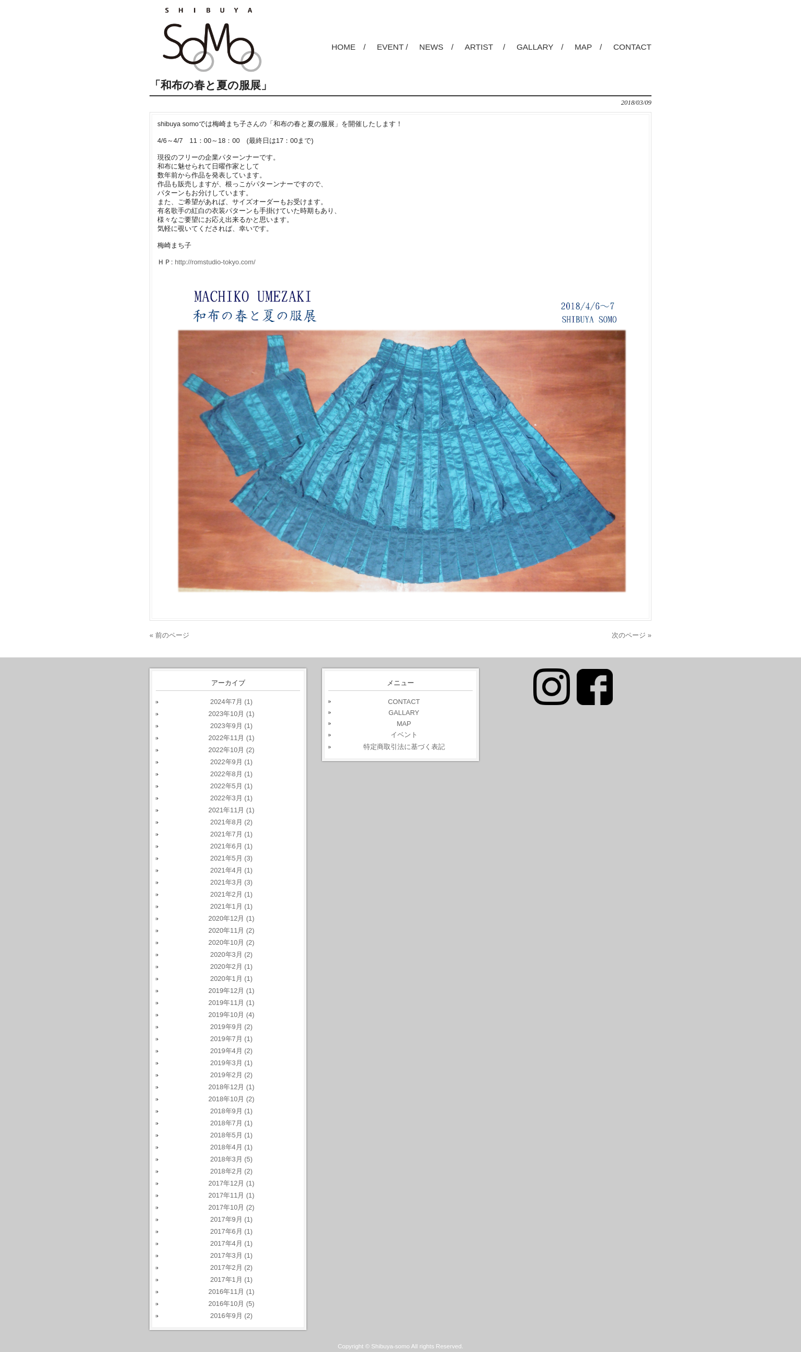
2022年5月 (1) (231, 786)
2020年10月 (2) (232, 942)
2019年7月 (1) (231, 1039)
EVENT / (392, 46)
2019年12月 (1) (232, 991)
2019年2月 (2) (231, 1075)
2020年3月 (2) (231, 954)
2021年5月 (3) (231, 858)
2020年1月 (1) (231, 978)
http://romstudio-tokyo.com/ (215, 262)
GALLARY (403, 713)
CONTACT (632, 46)
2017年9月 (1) (231, 1219)
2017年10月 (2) (232, 1207)
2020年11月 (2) (232, 930)
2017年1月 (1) (231, 1279)
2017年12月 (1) (232, 1183)
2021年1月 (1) (231, 906)
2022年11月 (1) (232, 738)
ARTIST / (485, 46)
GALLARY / (540, 46)
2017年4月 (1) (231, 1243)
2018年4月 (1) (231, 1147)
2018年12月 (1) (232, 1087)
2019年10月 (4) (232, 1015)
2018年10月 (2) (232, 1099)
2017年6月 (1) (231, 1231)
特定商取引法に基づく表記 (404, 747)
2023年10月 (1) (232, 714)
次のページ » (631, 635)
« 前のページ (169, 635)
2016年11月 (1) (232, 1291)
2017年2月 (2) (231, 1267)
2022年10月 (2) (232, 750)
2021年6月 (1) (231, 846)
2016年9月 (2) (231, 1316)
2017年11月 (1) (232, 1195)
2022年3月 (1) (231, 798)
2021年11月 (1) (232, 810)
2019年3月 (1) (231, 1063)
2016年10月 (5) (232, 1304)
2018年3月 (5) (231, 1159)
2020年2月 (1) (231, 966)
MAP (404, 724)
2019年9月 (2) (231, 1027)
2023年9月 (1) (231, 726)
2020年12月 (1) (232, 918)
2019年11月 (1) (232, 1003)
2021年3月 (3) (231, 882)
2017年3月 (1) (231, 1255)
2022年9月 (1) (231, 762)
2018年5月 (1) (231, 1135)
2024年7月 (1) (231, 702)
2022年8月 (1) (231, 774)
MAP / (588, 46)
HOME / (348, 46)
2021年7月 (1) (231, 834)
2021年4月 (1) (231, 870)
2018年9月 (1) (231, 1111)
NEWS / (436, 46)
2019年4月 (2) (231, 1051)
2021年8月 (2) (231, 822)
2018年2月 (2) (231, 1171)
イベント (404, 735)
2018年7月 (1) (231, 1123)
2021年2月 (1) (231, 894)
